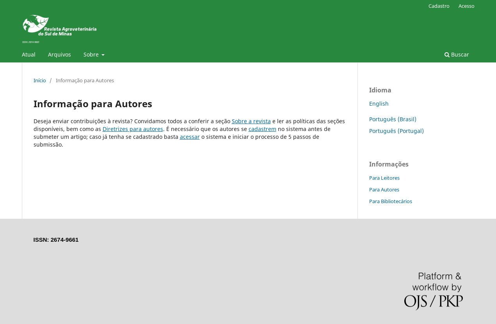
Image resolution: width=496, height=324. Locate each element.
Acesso (467, 5)
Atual (29, 54)
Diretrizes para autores (133, 129)
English (379, 103)
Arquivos (59, 54)
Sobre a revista (251, 121)
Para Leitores (384, 177)
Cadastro (439, 5)
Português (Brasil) (392, 119)
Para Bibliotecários (390, 201)
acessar (190, 136)
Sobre (92, 54)
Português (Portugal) (396, 131)
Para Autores (384, 189)
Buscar (456, 54)
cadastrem (262, 129)
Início (40, 80)
